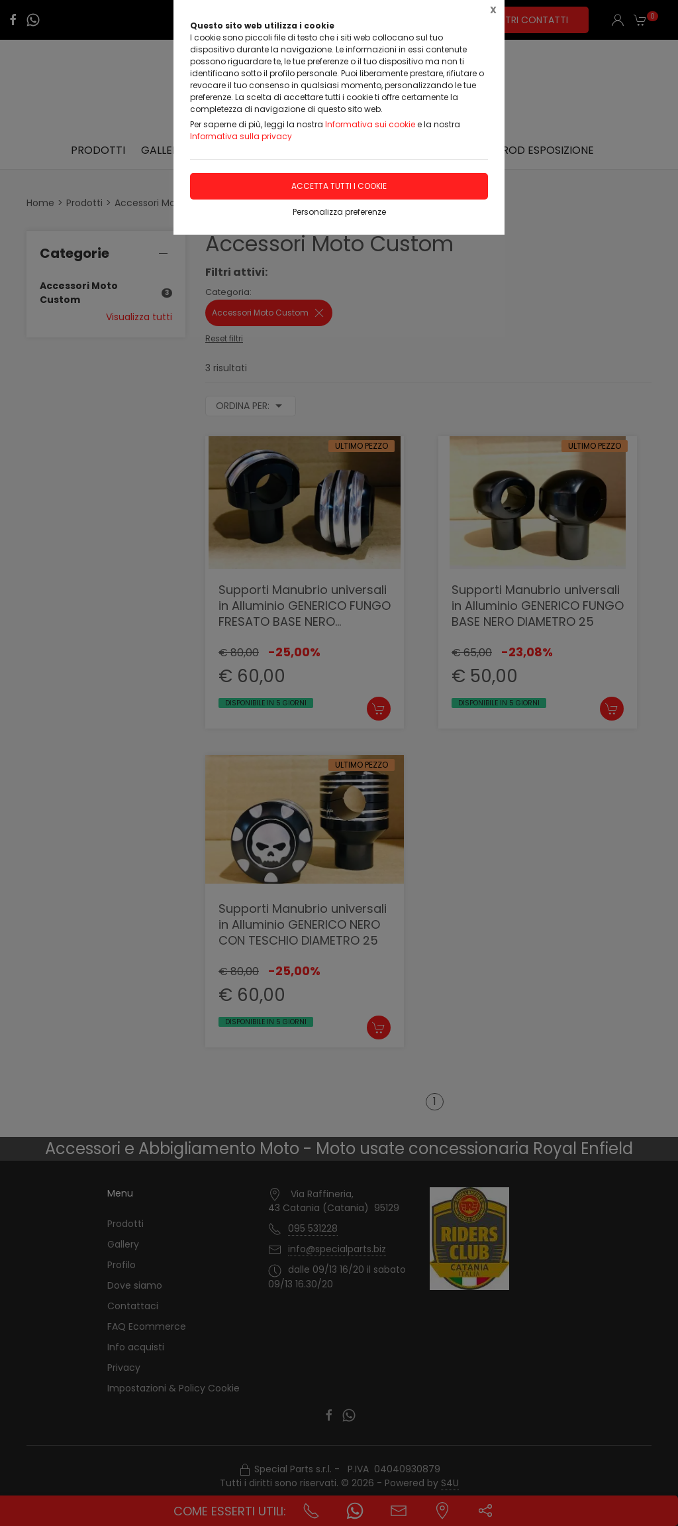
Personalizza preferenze (339, 211)
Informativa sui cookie (370, 124)
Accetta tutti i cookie (339, 186)
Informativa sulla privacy (241, 136)
